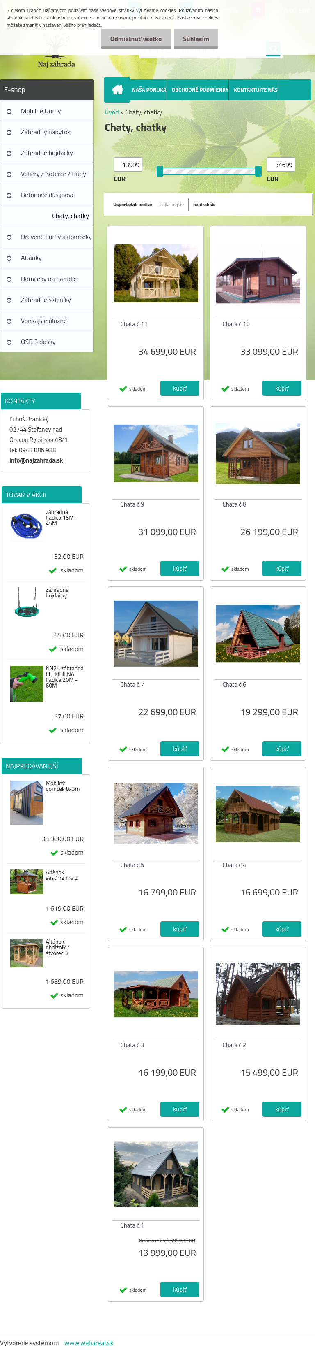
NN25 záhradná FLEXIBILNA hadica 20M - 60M (64, 676)
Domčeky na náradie (49, 279)
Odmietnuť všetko (132, 39)
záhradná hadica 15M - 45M (62, 517)
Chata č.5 (132, 864)
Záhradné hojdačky (47, 153)
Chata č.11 (134, 324)
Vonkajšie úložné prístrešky (44, 323)
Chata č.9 (132, 504)
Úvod (112, 112)
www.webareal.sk (89, 1343)
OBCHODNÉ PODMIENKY (200, 90)
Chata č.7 (132, 684)
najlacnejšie (172, 204)
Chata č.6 (235, 684)
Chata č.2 (235, 1045)
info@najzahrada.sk (36, 460)
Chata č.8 (235, 504)
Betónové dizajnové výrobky (48, 197)
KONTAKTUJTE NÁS (256, 90)
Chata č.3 (132, 1045)
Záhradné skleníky (46, 300)
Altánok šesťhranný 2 (62, 875)
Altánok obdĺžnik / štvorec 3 (57, 947)
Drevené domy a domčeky (56, 237)
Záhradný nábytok (46, 132)
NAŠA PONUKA (149, 90)
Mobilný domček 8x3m (63, 786)
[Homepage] (119, 89)
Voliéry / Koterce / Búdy (53, 174)
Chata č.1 (132, 1225)
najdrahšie (204, 204)
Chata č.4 (235, 864)
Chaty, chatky (70, 216)
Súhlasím (195, 39)
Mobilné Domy (41, 111)
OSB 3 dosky (38, 341)
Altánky (31, 258)
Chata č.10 (236, 324)
